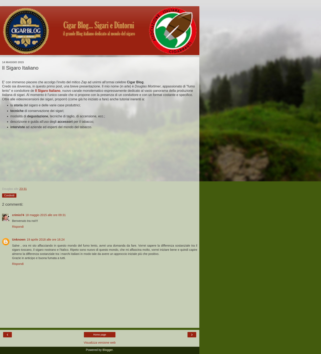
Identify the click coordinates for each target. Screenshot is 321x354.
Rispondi (18, 226)
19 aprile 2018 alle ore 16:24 (46, 239)
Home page (99, 334)
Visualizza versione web (99, 342)
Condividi (9, 195)
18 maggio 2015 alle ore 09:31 (45, 215)
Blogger (108, 350)
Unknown (19, 239)
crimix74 (18, 215)
